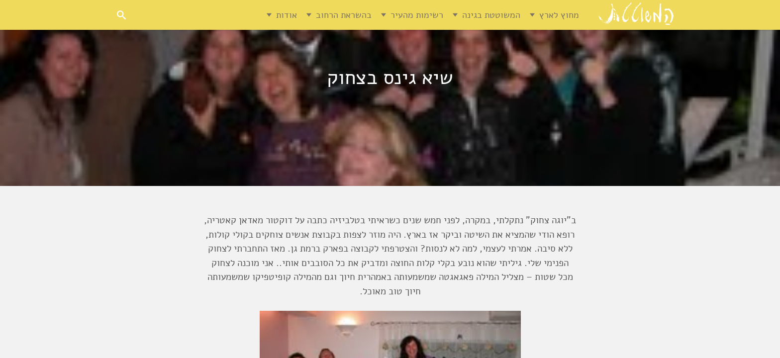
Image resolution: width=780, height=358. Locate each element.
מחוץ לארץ (559, 15)
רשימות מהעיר (416, 15)
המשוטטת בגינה (491, 15)
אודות (286, 15)
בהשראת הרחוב (344, 15)
